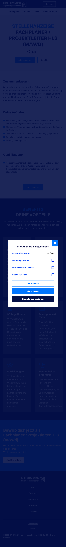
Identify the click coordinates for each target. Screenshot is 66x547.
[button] (55, 243)
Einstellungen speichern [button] (33, 299)
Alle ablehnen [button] (33, 283)
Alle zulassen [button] (33, 291)
